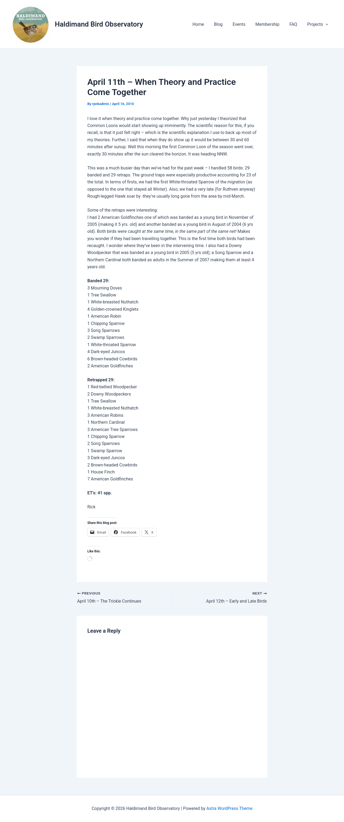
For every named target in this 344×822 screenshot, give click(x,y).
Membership (271, 24)
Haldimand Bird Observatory (99, 24)
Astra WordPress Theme (229, 808)
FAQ (295, 24)
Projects (318, 24)
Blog (224, 24)
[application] (326, 24)
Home (206, 24)
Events (244, 24)
